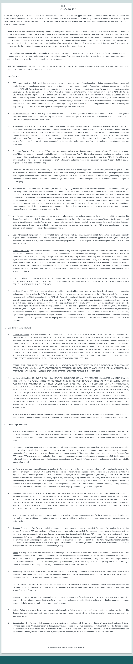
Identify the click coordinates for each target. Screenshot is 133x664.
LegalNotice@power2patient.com (57, 561)
